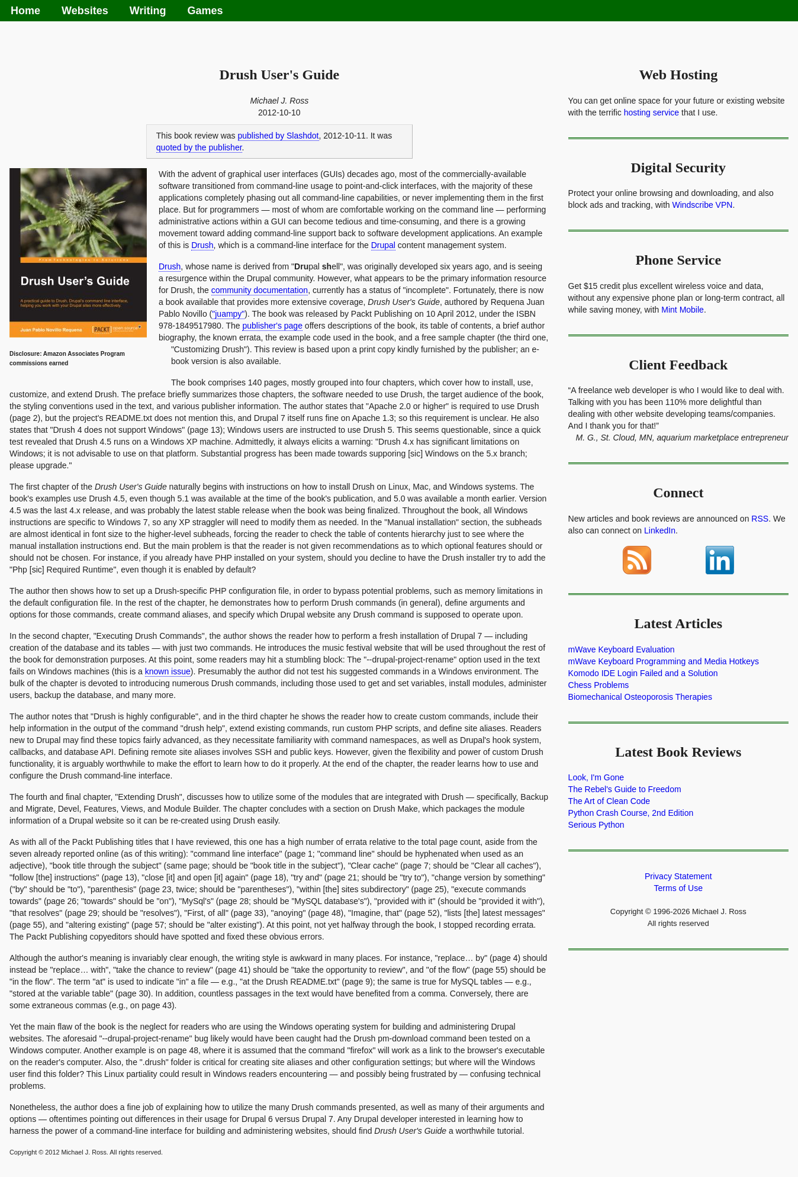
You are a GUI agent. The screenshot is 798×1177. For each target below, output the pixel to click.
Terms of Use (678, 888)
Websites (85, 11)
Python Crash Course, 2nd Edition (631, 813)
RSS (759, 518)
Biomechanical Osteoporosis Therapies (640, 697)
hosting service (651, 112)
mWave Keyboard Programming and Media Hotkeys (663, 661)
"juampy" (228, 314)
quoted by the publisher (199, 147)
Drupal (383, 245)
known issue (168, 671)
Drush (202, 245)
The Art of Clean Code (609, 801)
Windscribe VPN (702, 205)
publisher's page (272, 325)
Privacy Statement (678, 876)
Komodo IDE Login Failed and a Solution (643, 673)
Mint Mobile (682, 309)
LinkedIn (659, 530)
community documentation (259, 290)
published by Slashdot (278, 135)
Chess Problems (598, 685)
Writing (148, 11)
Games (205, 11)
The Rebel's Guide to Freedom (624, 789)
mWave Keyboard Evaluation (621, 649)
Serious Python (596, 824)
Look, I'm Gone (596, 777)
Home (25, 11)
